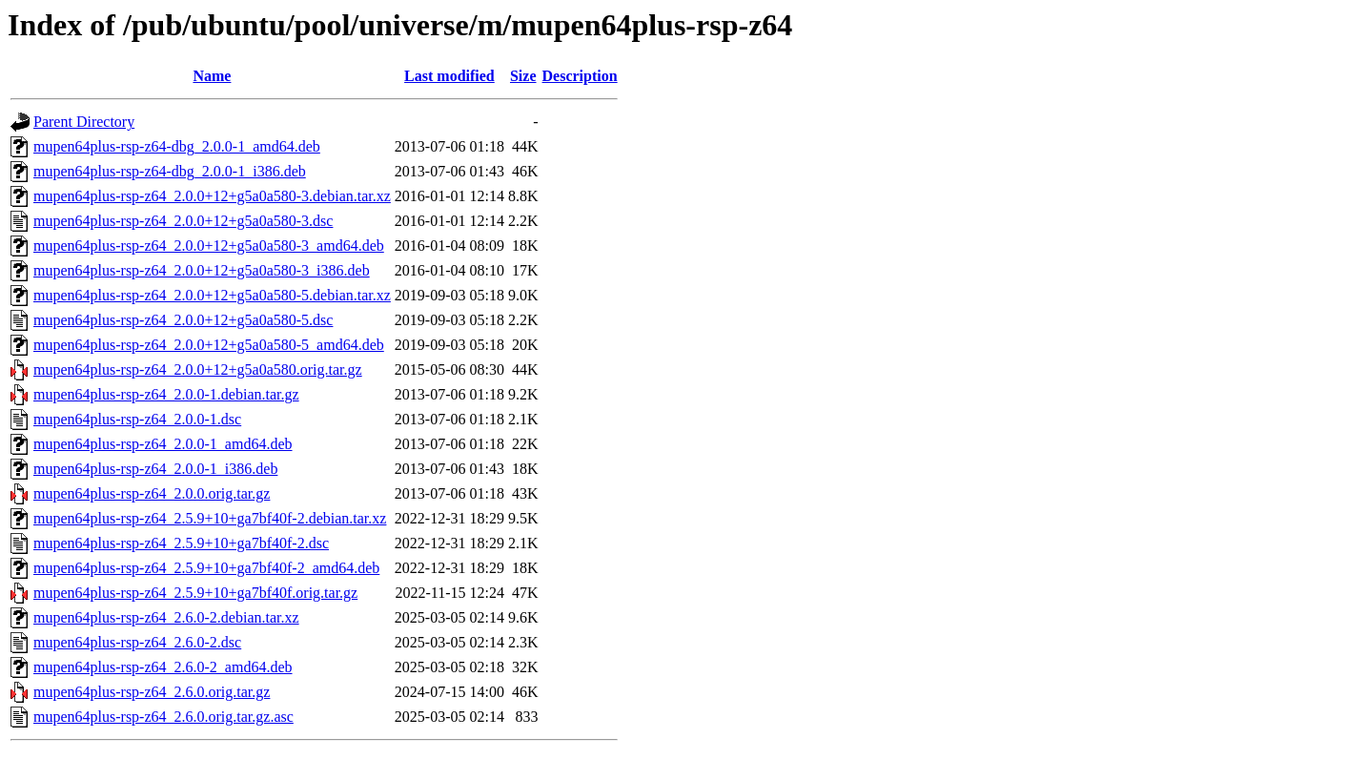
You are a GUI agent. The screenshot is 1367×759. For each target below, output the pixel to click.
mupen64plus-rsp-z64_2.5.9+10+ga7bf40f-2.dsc (181, 543)
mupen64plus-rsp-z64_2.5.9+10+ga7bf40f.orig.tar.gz (195, 593)
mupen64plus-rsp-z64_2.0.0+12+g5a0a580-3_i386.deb (201, 270)
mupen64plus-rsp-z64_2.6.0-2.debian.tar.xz (166, 617)
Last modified (449, 76)
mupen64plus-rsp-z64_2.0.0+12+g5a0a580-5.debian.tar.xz (212, 295)
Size (523, 76)
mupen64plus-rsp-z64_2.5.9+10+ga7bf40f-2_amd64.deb (206, 568)
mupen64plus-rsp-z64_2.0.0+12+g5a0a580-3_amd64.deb (208, 245)
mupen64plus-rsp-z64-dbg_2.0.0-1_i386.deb (169, 171)
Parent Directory (83, 121)
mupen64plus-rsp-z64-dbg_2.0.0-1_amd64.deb (176, 146)
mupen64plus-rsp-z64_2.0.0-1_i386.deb (155, 469)
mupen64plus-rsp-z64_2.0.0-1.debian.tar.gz (166, 394)
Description (580, 76)
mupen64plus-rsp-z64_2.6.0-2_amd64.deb (163, 667)
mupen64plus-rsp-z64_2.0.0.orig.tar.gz (151, 493)
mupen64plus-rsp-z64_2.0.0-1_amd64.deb (163, 444)
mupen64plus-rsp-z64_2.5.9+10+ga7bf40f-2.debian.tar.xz (209, 518)
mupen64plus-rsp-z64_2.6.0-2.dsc (137, 642)
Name (212, 76)
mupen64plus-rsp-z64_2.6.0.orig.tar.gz (151, 692)
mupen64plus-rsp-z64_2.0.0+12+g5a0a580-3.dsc (183, 221)
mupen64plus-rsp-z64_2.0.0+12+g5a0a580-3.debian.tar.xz (212, 196)
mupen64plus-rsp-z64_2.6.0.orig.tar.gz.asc (163, 716)
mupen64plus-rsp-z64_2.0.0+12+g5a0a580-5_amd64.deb (208, 345)
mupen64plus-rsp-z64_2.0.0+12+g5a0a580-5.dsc (183, 320)
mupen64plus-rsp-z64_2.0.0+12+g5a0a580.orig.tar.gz (197, 369)
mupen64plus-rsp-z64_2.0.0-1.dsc (137, 419)
